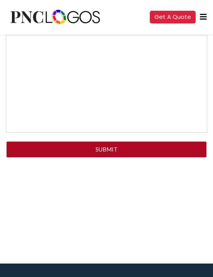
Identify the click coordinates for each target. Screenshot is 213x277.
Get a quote (172, 17)
